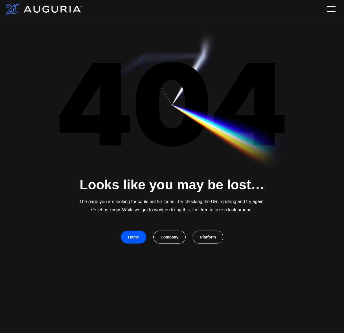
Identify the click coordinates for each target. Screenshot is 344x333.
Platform (208, 237)
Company (170, 237)
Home (133, 237)
